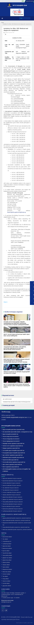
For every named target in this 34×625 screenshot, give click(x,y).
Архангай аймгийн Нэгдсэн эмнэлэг (12, 478)
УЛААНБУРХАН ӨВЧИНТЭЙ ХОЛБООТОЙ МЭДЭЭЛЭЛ (16, 401)
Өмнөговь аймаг (7, 571)
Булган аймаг (6, 550)
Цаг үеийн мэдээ (7, 399)
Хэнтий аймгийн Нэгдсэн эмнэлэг (11, 483)
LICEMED (3, 419)
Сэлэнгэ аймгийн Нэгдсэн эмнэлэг (12, 492)
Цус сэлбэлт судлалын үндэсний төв (12, 455)
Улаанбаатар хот (7, 541)
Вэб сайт (19, 622)
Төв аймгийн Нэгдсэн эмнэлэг (11, 490)
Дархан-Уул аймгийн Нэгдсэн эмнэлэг (13, 499)
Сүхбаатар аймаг (7, 543)
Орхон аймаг (6, 567)
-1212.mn (16, 417)
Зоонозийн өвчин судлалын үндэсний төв (14, 462)
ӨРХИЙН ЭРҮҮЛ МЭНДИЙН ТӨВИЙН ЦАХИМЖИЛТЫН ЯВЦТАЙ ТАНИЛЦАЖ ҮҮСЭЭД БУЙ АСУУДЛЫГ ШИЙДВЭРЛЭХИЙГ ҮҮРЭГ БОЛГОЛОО (16, 324)
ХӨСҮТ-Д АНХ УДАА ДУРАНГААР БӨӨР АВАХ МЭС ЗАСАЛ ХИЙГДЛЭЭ (17, 335)
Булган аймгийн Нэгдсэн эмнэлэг (11, 506)
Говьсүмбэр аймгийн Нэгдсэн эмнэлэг (13, 501)
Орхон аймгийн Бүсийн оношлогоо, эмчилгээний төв (16, 520)
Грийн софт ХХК (28, 622)
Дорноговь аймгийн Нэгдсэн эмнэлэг (12, 497)
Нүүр (2, 22)
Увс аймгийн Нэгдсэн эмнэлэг (11, 487)
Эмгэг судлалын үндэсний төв (11, 466)
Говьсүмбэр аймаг (7, 555)
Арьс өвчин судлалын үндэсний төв (12, 464)
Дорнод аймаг (6, 562)
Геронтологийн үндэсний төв (10, 459)
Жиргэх (5, 302)
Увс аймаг (5, 539)
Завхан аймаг (6, 564)
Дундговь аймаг (7, 585)
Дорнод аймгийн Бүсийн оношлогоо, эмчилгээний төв (17, 518)
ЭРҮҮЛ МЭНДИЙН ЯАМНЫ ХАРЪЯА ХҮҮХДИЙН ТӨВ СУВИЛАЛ (16, 470)
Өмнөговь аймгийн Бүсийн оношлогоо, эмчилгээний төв (17, 529)
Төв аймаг (5, 576)
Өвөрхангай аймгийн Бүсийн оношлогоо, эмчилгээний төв (17, 524)
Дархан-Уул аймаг (7, 557)
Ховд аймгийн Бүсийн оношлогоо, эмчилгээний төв (16, 527)
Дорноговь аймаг (7, 560)
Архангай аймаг (7, 546)
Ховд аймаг (6, 578)
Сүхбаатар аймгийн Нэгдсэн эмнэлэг (12, 511)
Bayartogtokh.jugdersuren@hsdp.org (16, 212)
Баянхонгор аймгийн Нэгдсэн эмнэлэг (13, 508)
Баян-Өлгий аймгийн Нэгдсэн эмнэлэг (13, 480)
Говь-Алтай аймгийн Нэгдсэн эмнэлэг (12, 504)
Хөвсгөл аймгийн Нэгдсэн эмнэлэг (12, 485)
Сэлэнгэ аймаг (6, 574)
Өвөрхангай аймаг (7, 569)
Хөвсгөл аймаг (6, 581)
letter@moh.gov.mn (6, 602)
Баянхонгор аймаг (7, 548)
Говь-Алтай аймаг (7, 553)
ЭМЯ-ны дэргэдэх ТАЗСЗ (8, 415)
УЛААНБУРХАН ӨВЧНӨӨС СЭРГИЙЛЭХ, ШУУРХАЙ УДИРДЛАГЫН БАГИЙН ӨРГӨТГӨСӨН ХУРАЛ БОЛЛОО (15, 348)
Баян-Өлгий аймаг (7, 536)
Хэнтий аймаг (6, 583)
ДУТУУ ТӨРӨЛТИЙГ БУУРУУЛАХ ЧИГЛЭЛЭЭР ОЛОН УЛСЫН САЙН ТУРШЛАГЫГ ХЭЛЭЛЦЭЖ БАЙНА (17, 386)
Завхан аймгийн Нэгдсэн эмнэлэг (11, 494)
